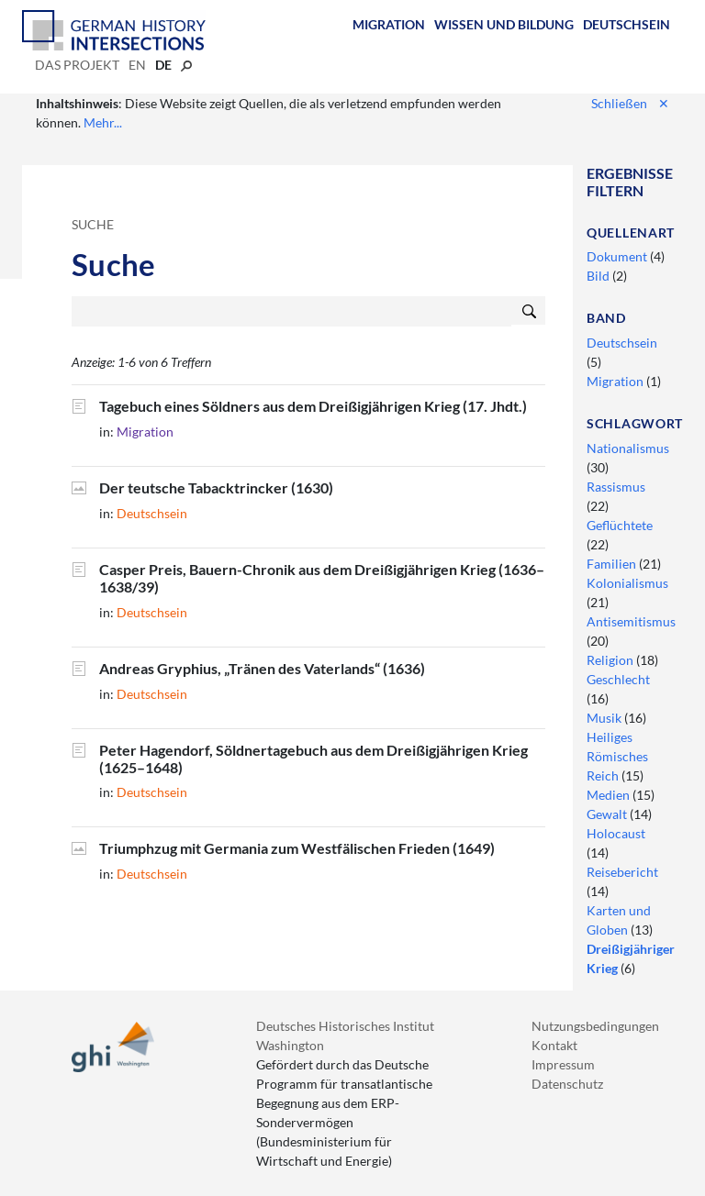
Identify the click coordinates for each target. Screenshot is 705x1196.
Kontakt (554, 1045)
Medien (609, 795)
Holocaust (616, 833)
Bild (599, 275)
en (137, 64)
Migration (388, 24)
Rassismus (616, 486)
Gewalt (608, 814)
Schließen (630, 103)
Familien (613, 563)
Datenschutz (567, 1083)
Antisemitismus (631, 621)
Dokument (618, 256)
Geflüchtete (620, 525)
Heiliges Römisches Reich (617, 756)
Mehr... (103, 122)
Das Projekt (77, 64)
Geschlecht (618, 679)
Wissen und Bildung (504, 24)
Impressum (563, 1064)
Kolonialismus (627, 583)
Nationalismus (628, 448)
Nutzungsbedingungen (595, 1026)
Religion (611, 660)
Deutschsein (626, 24)
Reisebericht (622, 872)
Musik (605, 717)
